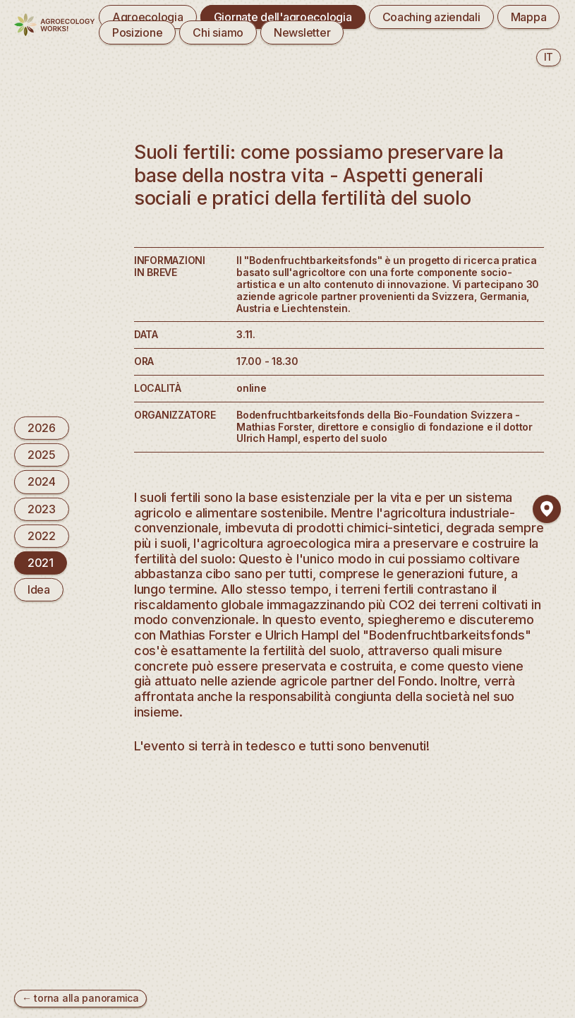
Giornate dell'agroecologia (283, 17)
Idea (39, 589)
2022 (42, 536)
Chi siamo (218, 32)
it (548, 57)
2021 (41, 563)
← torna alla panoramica (80, 998)
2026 (42, 428)
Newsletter (302, 32)
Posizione (137, 32)
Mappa (529, 17)
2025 (42, 455)
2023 (42, 508)
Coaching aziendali (431, 17)
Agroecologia (147, 17)
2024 (42, 481)
